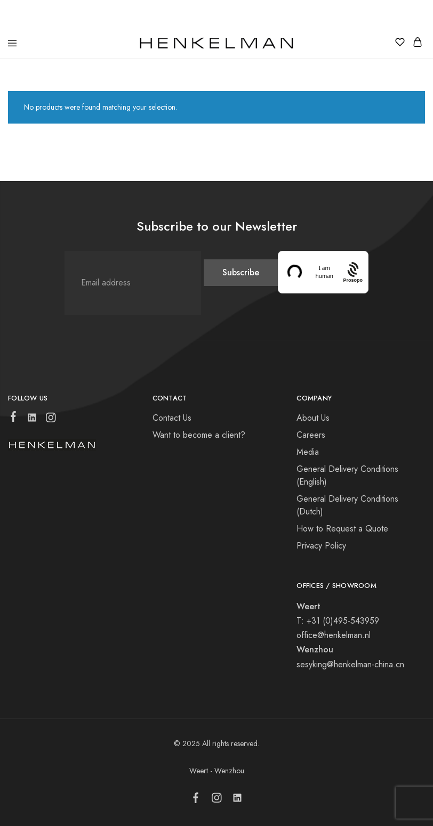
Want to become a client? (199, 435)
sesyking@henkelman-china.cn (350, 664)
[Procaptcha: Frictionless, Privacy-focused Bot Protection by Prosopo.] (353, 271)
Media (307, 452)
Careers (310, 435)
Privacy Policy (321, 545)
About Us (313, 418)
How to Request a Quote (342, 528)
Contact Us (172, 418)
